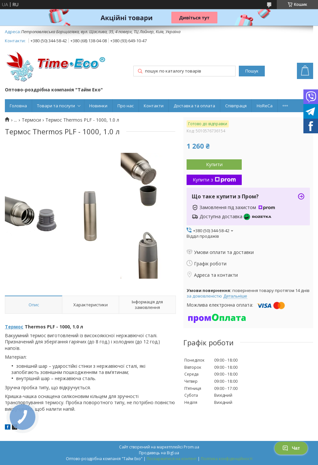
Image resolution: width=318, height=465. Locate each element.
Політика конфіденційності (226, 458)
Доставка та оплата (194, 106)
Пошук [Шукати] (251, 71)
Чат (291, 448)
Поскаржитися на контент (172, 458)
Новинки (98, 106)
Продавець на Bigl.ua (159, 453)
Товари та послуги (56, 106)
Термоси (31, 120)
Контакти (154, 106)
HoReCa (265, 106)
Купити (214, 164)
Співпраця (236, 106)
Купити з (214, 179)
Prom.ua (191, 447)
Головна (18, 106)
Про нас (125, 106)
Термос (14, 327)
